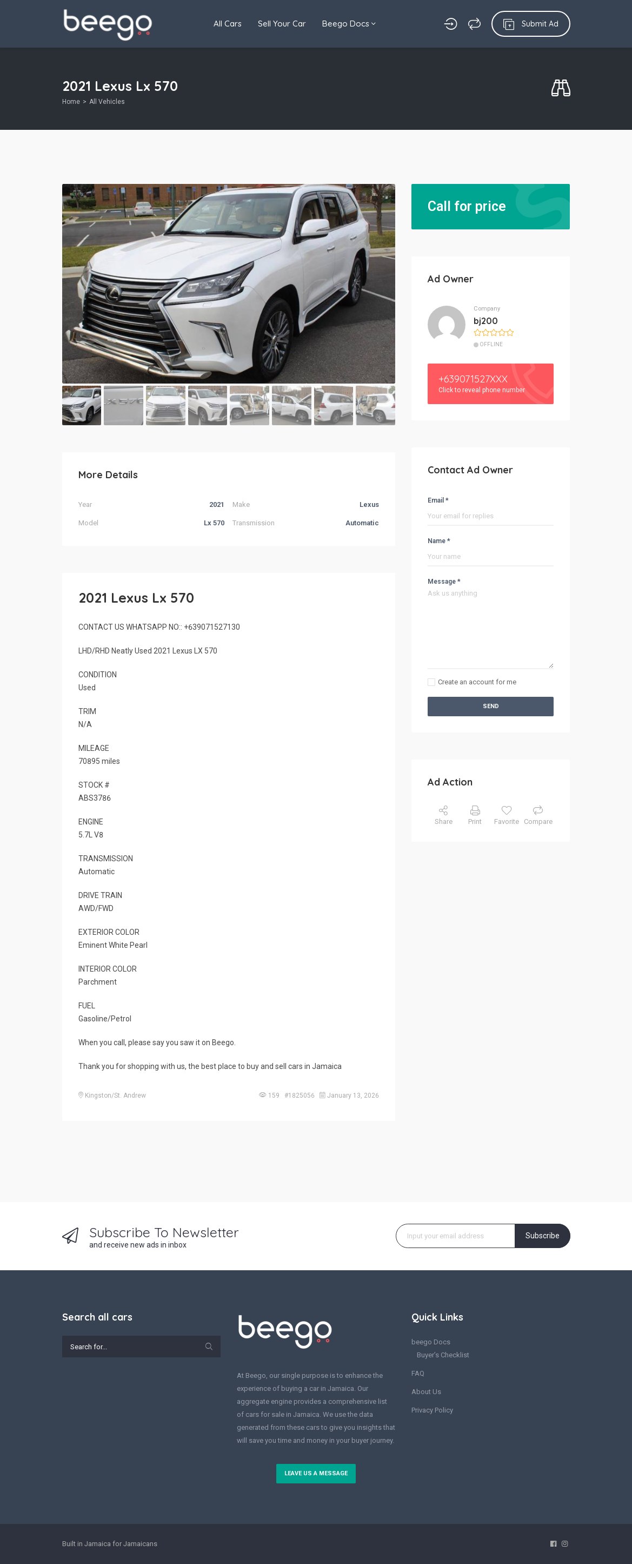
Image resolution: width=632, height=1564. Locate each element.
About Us (426, 1392)
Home (71, 101)
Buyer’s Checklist (443, 1355)
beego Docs (430, 1342)
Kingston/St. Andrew (115, 1095)
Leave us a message (316, 1473)
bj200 (486, 320)
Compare (538, 816)
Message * (444, 581)
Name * (439, 541)
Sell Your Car (282, 23)
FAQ (417, 1373)
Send (491, 706)
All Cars (228, 23)
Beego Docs (349, 23)
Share (444, 816)
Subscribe (542, 1235)
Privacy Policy (432, 1410)
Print (475, 816)
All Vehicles (107, 101)
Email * (438, 500)
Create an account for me (477, 682)
